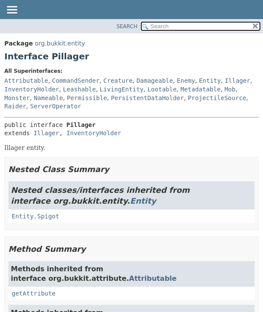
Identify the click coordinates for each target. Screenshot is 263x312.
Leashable (79, 89)
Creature (118, 80)
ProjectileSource (217, 97)
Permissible (87, 97)
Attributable (26, 80)
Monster (17, 97)
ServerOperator (55, 106)
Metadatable (201, 89)
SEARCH (127, 26)
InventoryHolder (31, 89)
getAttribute (33, 293)
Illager (237, 80)
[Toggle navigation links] (11, 10)
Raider (15, 106)
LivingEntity (121, 89)
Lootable (161, 89)
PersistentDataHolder (147, 97)
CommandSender (76, 80)
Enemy (186, 80)
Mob (229, 89)
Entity (210, 80)
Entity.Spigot (35, 216)
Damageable (154, 80)
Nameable (48, 97)
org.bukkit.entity (60, 43)
